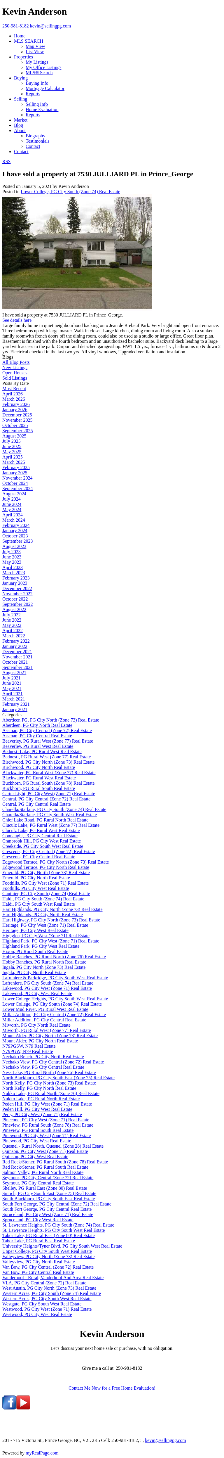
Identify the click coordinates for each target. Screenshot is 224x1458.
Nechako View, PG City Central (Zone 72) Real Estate (53, 1061)
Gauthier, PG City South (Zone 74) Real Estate (46, 893)
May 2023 (11, 562)
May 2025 (11, 451)
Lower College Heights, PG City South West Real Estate (55, 998)
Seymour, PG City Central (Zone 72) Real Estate (47, 1177)
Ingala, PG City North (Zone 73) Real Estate (43, 967)
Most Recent (14, 388)
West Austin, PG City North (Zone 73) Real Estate (49, 1288)
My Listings (37, 62)
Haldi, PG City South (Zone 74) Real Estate (43, 898)
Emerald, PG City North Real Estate (36, 877)
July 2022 (11, 614)
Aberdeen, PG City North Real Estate (37, 725)
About (20, 130)
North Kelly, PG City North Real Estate (39, 1088)
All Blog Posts (15, 362)
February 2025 (16, 467)
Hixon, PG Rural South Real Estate (35, 951)
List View (35, 51)
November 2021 (17, 656)
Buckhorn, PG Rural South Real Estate (38, 788)
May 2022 (11, 625)
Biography (36, 135)
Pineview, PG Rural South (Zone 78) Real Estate (47, 1125)
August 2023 (14, 546)
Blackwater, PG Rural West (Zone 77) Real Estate (48, 772)
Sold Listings (14, 378)
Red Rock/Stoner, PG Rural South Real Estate (45, 1167)
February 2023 (16, 577)
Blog (18, 125)
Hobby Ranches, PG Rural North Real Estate (44, 961)
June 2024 (11, 504)
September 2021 (17, 667)
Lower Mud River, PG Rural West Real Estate (45, 1009)
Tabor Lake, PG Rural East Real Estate (38, 1240)
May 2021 (11, 688)
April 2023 (12, 567)
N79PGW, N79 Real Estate (27, 1051)
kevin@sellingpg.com (165, 1440)
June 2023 (11, 556)
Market (20, 119)
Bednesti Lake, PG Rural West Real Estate (42, 751)
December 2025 (17, 414)
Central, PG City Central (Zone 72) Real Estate (46, 798)
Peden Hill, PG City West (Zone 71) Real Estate (47, 1103)
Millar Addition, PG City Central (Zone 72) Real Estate (54, 1014)
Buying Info (37, 83)
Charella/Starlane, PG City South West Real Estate (49, 814)
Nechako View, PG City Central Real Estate (43, 1067)
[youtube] (23, 1407)
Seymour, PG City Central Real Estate (38, 1182)
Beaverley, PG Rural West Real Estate (38, 746)
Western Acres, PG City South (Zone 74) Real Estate (51, 1293)
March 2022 (13, 635)
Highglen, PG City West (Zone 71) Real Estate (46, 935)
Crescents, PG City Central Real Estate (38, 856)
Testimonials (38, 141)
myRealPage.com (42, 1452)
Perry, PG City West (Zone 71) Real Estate (42, 1114)
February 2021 (16, 704)
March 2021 (13, 698)
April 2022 (12, 630)
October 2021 (15, 662)
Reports (33, 93)
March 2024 (13, 520)
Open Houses (14, 372)
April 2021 (12, 693)
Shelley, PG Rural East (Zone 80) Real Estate (44, 1188)
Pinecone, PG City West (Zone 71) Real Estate (45, 1119)
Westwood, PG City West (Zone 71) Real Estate (47, 1309)
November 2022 (17, 593)
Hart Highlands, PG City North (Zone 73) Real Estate (52, 909)
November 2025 (17, 420)
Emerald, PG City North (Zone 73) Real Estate (46, 872)
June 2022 (11, 620)
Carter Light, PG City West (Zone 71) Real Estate (48, 793)
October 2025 (15, 425)
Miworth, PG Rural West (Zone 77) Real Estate (46, 1030)
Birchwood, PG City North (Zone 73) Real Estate (48, 762)
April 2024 (12, 514)
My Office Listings (43, 67)
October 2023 (15, 535)
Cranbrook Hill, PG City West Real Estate (41, 840)
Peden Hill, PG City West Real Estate (37, 1109)
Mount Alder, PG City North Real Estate (40, 1040)
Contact (33, 146)
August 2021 (14, 672)
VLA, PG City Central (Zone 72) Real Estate (44, 1282)
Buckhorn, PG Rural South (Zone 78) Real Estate (48, 783)
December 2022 (17, 588)
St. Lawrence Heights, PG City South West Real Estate (53, 1230)
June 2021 (11, 683)
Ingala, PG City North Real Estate (34, 972)
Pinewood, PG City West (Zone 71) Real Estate (46, 1135)
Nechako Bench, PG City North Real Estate (43, 1056)
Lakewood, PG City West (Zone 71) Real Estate (47, 988)
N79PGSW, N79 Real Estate (29, 1046)
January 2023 (14, 583)
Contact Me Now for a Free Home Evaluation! (112, 1388)
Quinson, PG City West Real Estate (35, 1156)
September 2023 (17, 541)
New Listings (14, 367)
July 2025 (11, 441)
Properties (23, 56)
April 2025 (12, 456)
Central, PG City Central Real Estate (36, 804)
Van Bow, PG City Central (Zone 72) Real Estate (48, 1267)
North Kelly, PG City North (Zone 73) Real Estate (49, 1082)
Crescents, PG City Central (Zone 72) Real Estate (48, 851)
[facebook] (9, 1407)
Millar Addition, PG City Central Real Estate (44, 1019)
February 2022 (16, 641)
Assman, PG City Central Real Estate (37, 735)
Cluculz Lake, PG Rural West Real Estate (41, 830)
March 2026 (13, 399)
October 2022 (15, 598)
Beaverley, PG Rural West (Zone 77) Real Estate (47, 740)
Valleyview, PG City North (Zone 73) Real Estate (48, 1256)
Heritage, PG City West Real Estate (35, 930)
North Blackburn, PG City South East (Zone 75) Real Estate (58, 1077)
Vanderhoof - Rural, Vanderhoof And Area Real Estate (53, 1277)
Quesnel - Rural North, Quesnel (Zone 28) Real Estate (53, 1146)
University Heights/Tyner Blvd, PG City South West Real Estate (62, 1245)
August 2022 (14, 609)
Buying (21, 77)
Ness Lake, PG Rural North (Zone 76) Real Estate (49, 1072)
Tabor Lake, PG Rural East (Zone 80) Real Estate (48, 1235)
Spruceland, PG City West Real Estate (38, 1219)
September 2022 (17, 604)
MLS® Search (39, 72)
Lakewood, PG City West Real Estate (37, 993)
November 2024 (17, 477)
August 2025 (14, 435)
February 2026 (16, 404)
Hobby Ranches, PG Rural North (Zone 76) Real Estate (54, 956)
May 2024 (11, 509)
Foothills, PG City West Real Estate (35, 888)
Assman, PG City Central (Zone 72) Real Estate (47, 730)
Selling (20, 98)
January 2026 (14, 409)
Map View (35, 46)
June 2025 (11, 446)
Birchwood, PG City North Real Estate (38, 767)
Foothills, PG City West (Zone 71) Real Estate (45, 883)
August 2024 (14, 493)
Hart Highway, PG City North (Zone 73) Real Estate (51, 919)
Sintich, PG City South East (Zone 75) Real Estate (49, 1193)
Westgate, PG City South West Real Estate (41, 1303)
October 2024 (15, 483)
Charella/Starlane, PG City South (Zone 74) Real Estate (54, 809)
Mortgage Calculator (45, 88)
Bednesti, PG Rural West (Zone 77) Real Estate (46, 756)
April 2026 (12, 393)
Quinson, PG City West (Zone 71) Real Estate (45, 1151)
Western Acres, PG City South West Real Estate (47, 1298)
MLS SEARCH (28, 41)
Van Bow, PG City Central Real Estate (38, 1272)
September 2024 (17, 488)
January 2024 (14, 530)
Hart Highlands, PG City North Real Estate (42, 914)
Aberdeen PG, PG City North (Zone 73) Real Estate (50, 719)
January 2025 (14, 472)
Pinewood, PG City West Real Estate (36, 1140)
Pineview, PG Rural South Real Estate (38, 1130)
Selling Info (37, 104)
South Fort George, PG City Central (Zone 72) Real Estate (56, 1203)
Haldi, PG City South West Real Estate (38, 904)
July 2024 (11, 499)
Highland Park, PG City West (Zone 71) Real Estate (50, 940)
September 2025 (17, 430)
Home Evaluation (42, 109)
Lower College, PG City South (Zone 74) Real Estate (70, 191)
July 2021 (11, 677)
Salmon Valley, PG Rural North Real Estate (42, 1172)
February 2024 (16, 525)
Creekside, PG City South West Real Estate (42, 846)
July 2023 (11, 551)
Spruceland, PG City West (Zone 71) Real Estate (47, 1214)
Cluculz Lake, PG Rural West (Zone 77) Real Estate (50, 825)
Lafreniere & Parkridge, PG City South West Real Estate (55, 977)
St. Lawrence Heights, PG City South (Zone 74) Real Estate (58, 1224)
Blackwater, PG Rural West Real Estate (39, 777)
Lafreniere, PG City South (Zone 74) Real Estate (47, 982)
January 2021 (14, 709)
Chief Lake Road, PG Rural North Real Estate (45, 819)
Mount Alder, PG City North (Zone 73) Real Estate (50, 1035)
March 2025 (13, 462)
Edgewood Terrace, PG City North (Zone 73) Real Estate (55, 861)
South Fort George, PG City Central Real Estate (47, 1209)
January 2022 (14, 646)
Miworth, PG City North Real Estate (36, 1025)
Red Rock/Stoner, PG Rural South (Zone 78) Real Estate (55, 1161)
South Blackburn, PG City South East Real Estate (48, 1198)
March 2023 (13, 572)
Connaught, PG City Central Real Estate (40, 835)
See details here (17, 320)
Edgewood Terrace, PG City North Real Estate (45, 867)
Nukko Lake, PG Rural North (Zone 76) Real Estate (50, 1093)
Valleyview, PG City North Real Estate (38, 1261)
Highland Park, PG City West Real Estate (41, 946)
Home (19, 35)
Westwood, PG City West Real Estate (37, 1314)
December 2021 (17, 651)
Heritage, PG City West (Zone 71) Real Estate (45, 925)
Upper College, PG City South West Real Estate (47, 1251)
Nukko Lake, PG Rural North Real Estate (41, 1098)
